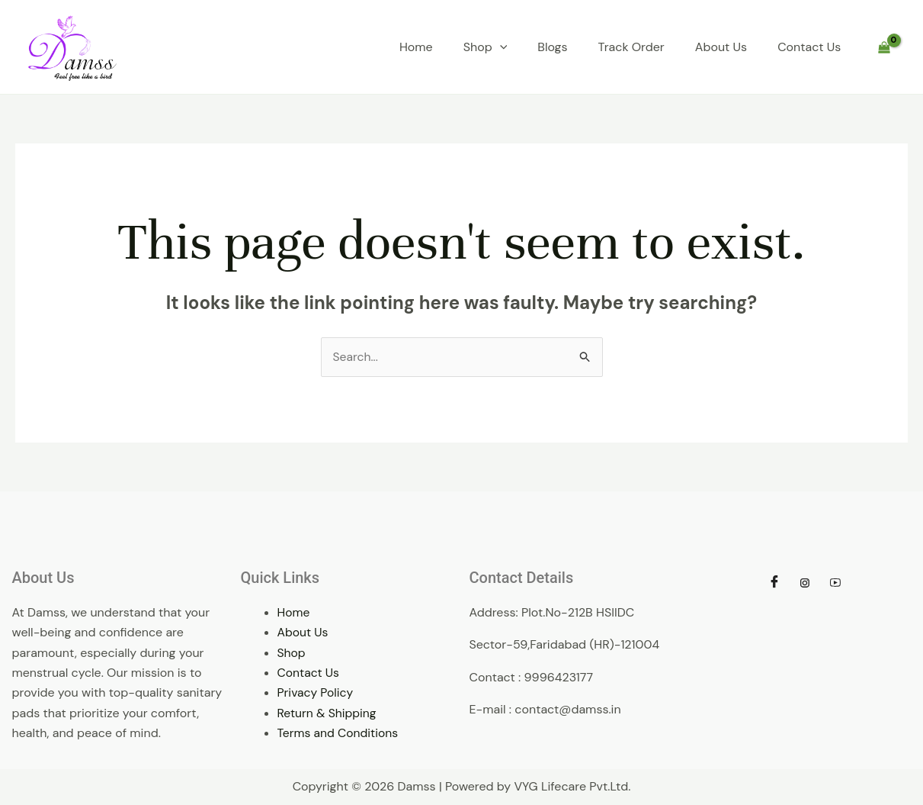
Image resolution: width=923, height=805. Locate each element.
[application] (500, 47)
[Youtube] (835, 583)
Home (416, 47)
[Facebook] (774, 583)
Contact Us (809, 47)
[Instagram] (804, 583)
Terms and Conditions (339, 734)
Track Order (631, 47)
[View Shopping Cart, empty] (883, 47)
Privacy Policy (316, 693)
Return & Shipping (328, 713)
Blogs (552, 47)
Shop (485, 47)
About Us (721, 47)
